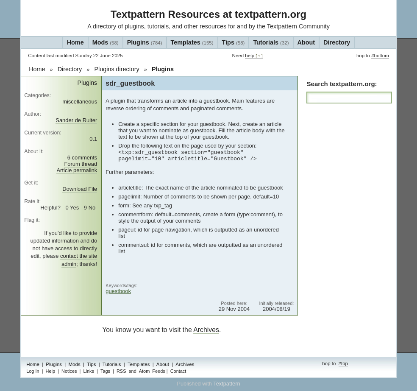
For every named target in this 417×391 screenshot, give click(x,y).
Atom (144, 371)
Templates (192, 42)
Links (88, 371)
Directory (336, 42)
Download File (79, 189)
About (306, 42)
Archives (206, 329)
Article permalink (76, 170)
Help (51, 371)
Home (75, 42)
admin (382, 372)
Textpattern (226, 383)
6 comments (82, 157)
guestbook (118, 291)
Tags (105, 371)
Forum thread (80, 164)
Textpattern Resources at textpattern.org (208, 14)
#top (343, 363)
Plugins (144, 42)
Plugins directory (116, 69)
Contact (178, 371)
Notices (69, 371)
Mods (105, 42)
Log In (32, 371)
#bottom (380, 55)
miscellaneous (79, 101)
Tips (233, 42)
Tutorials (271, 42)
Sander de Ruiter (76, 120)
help (253, 55)
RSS (121, 371)
